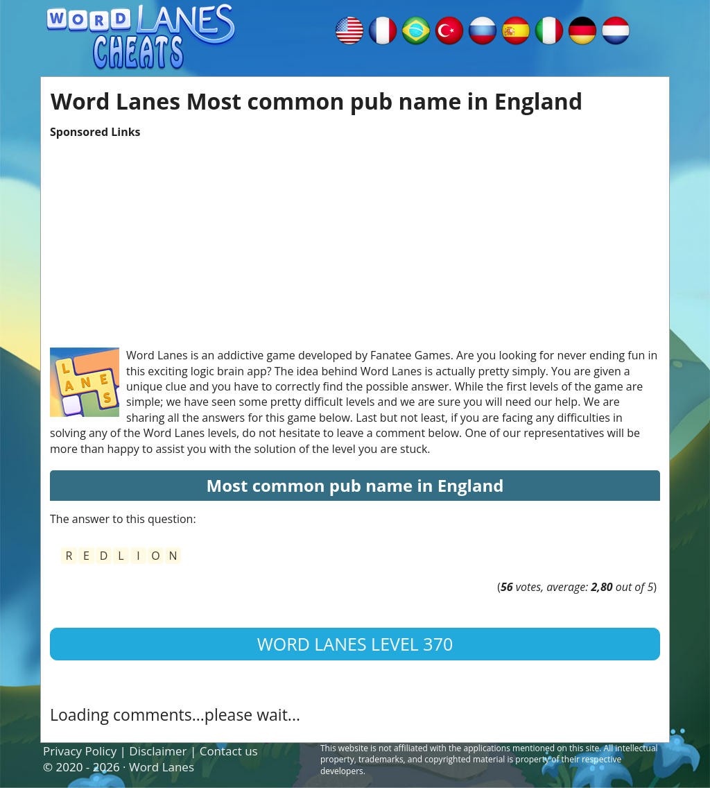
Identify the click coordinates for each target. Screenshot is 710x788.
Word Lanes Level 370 (355, 644)
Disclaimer (158, 751)
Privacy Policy (79, 751)
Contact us (229, 751)
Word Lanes (161, 767)
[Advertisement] (355, 236)
